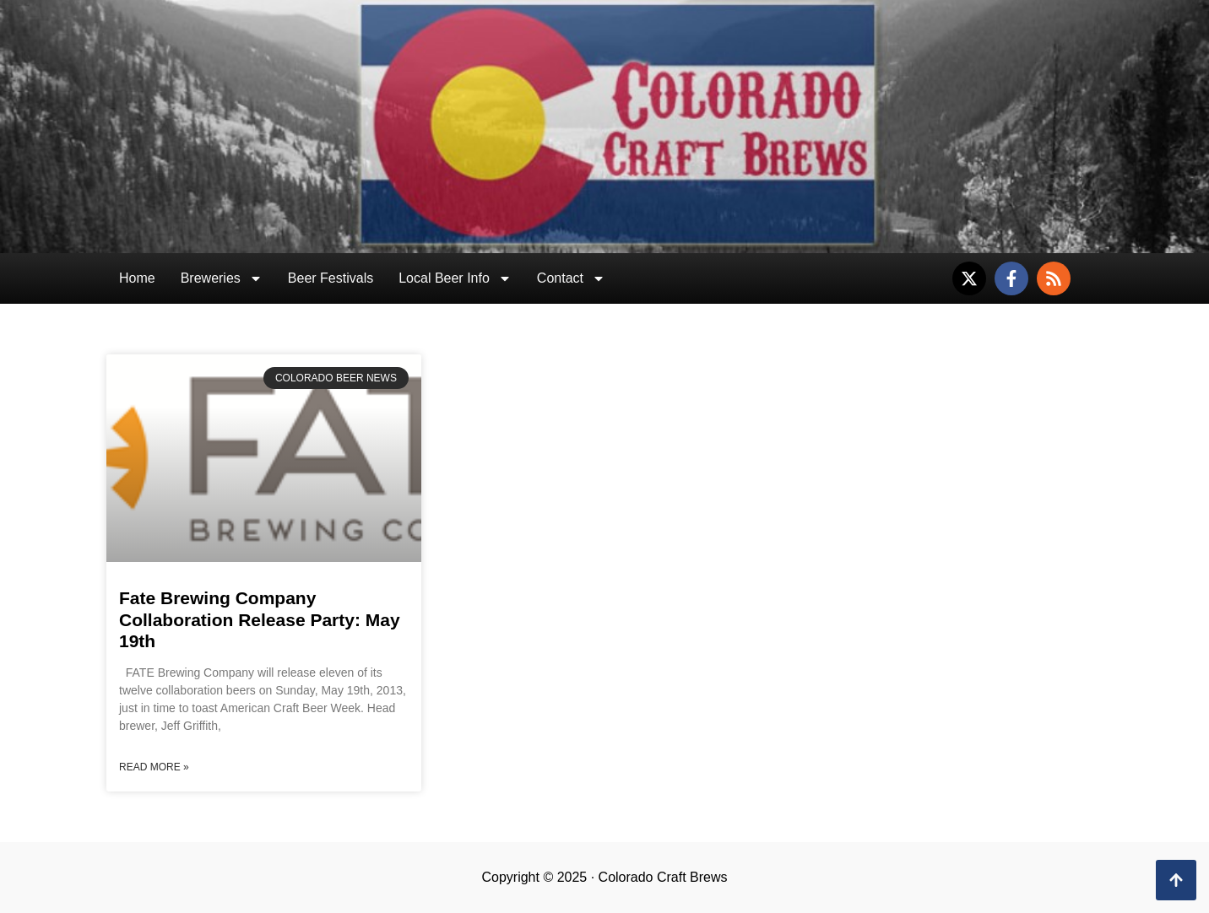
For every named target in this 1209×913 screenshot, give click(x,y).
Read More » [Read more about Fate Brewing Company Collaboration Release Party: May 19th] (154, 767)
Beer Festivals (330, 278)
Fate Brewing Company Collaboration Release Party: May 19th (259, 619)
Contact (571, 278)
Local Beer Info (455, 278)
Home (137, 278)
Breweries (222, 278)
